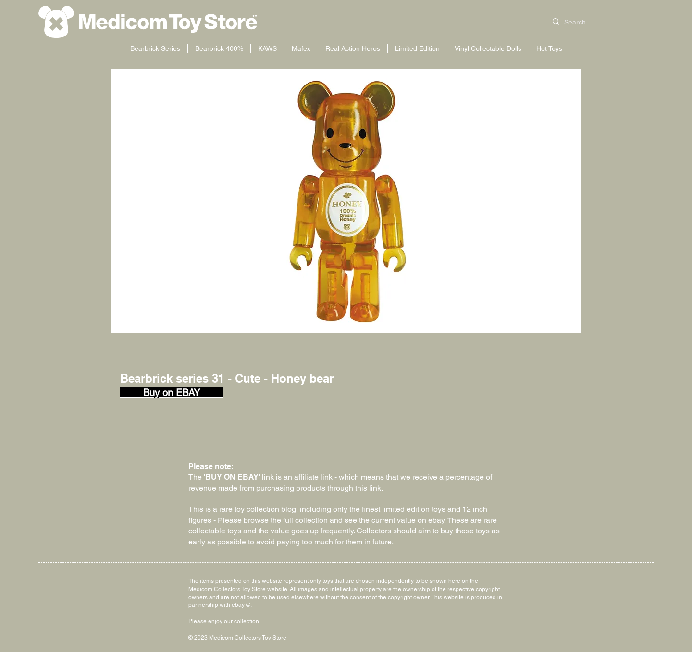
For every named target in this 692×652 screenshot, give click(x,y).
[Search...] (598, 22)
